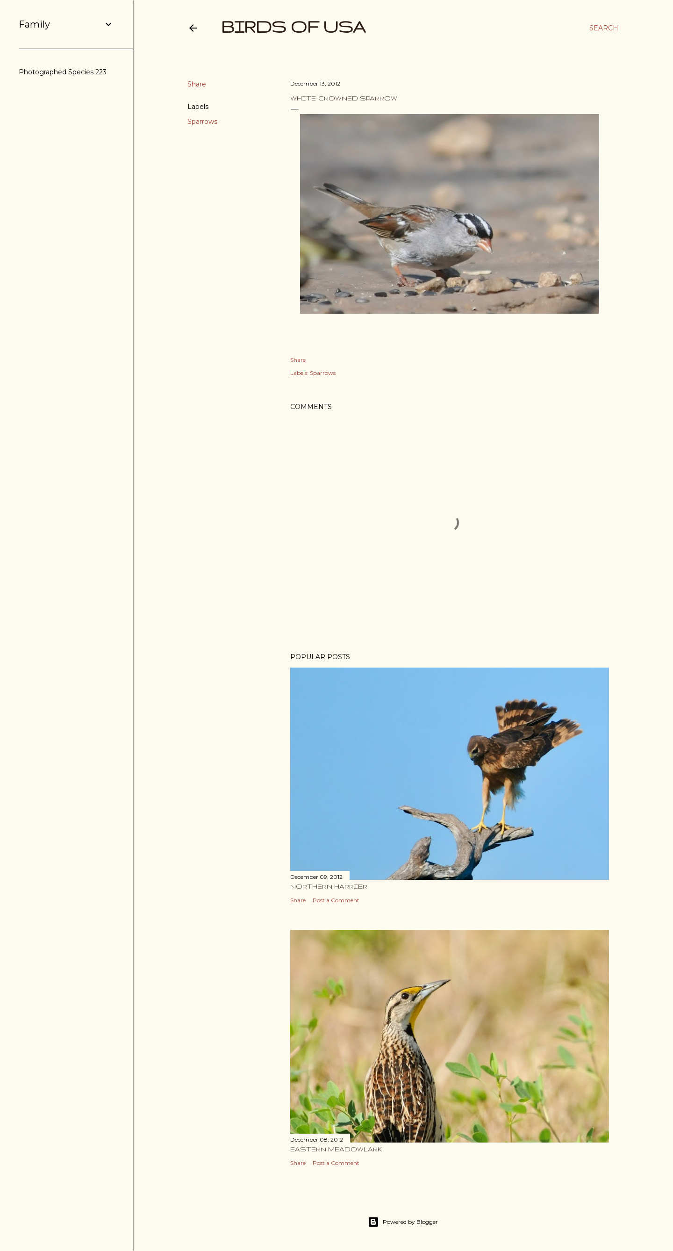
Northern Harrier (328, 886)
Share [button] (196, 84)
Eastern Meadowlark (336, 1149)
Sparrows (202, 121)
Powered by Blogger (403, 1222)
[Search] (603, 28)
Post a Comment (336, 900)
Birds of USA (293, 26)
